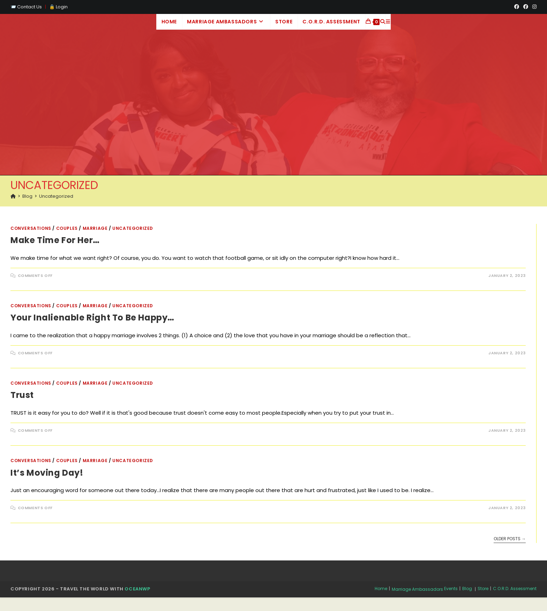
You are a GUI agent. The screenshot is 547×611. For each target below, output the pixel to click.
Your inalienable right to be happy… (92, 331)
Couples (67, 241)
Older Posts (510, 552)
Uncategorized (56, 209)
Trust (22, 408)
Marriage (95, 241)
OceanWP (137, 602)
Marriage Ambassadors (417, 603)
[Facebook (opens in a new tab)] (516, 6)
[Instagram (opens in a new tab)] (533, 6)
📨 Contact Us (26, 6)
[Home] (13, 209)
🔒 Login (58, 6)
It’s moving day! (46, 486)
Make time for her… (55, 253)
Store (483, 602)
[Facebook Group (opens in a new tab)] (525, 6)
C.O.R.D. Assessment (515, 602)
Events (451, 602)
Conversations (30, 241)
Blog (467, 602)
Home (381, 602)
